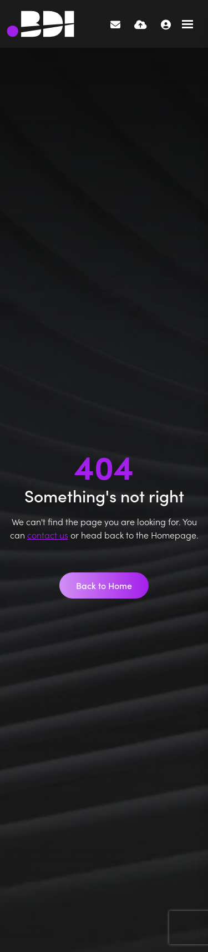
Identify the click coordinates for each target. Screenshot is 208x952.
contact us (47, 535)
